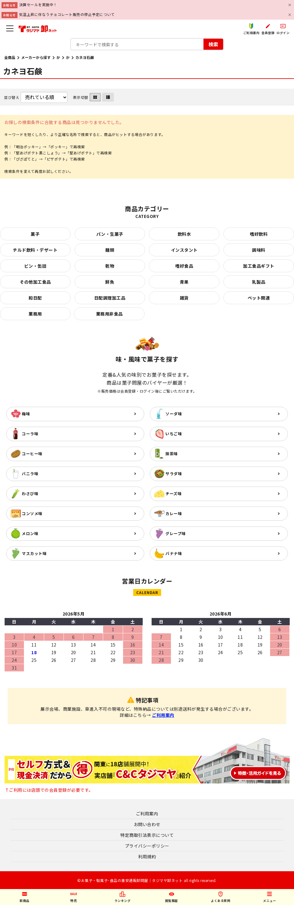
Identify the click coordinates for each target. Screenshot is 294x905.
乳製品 (258, 282)
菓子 (35, 234)
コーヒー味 (32, 453)
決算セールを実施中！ (38, 4)
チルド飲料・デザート (35, 250)
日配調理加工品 (110, 298)
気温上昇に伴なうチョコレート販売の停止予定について (67, 14)
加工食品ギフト (258, 266)
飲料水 (184, 234)
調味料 (258, 250)
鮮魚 (109, 282)
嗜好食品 (184, 266)
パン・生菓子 (109, 234)
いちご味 (173, 434)
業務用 (35, 314)
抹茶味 (171, 453)
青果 (184, 282)
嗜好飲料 (259, 234)
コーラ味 (30, 434)
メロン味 (30, 533)
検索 (213, 44)
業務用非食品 (109, 314)
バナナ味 (173, 553)
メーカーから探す (36, 57)
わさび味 (30, 493)
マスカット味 (34, 553)
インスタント (184, 250)
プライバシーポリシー (147, 846)
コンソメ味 (32, 513)
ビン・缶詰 (35, 266)
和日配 (35, 298)
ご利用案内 (163, 715)
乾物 (109, 266)
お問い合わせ (147, 824)
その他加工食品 (35, 282)
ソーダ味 (173, 414)
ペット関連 (259, 298)
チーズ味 (173, 493)
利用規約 (147, 856)
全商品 (9, 57)
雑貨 (184, 298)
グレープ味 (175, 533)
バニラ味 (30, 473)
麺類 (109, 250)
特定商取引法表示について (147, 835)
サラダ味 (173, 473)
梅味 (26, 414)
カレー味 (173, 513)
